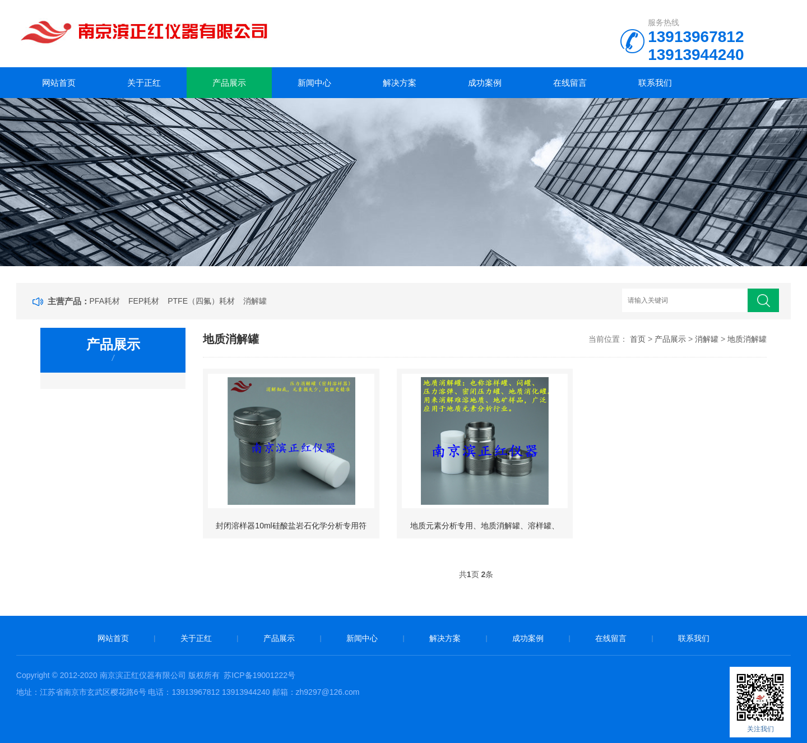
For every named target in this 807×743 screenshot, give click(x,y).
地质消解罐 (747, 339)
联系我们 (655, 82)
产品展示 (229, 82)
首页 (638, 339)
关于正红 (144, 82)
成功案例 (485, 82)
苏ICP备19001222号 (259, 675)
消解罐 (255, 300)
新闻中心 (314, 82)
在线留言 (570, 82)
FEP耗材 (143, 300)
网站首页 (59, 82)
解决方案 (399, 82)
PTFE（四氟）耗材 (201, 300)
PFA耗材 (105, 300)
